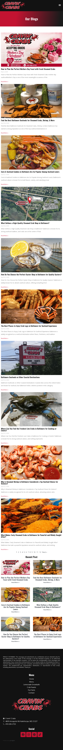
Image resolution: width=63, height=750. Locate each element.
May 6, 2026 (4, 72)
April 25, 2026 (5, 277)
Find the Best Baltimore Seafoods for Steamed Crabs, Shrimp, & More (47, 578)
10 (34, 552)
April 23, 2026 (5, 433)
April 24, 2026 (5, 380)
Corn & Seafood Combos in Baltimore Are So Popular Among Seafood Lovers (15, 607)
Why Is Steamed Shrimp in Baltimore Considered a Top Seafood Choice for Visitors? (29, 482)
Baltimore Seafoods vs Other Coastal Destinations (20, 377)
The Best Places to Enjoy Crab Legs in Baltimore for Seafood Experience (48, 635)
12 (40, 552)
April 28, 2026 (5, 123)
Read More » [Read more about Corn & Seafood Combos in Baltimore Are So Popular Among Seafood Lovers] (15, 612)
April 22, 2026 (5, 486)
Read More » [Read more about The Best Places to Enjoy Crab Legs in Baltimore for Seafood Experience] (47, 639)
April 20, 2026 (5, 540)
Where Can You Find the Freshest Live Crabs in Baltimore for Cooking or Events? (28, 429)
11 (37, 552)
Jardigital (12, 740)
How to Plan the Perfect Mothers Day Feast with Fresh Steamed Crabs (15, 578)
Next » (44, 552)
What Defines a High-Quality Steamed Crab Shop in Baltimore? (47, 606)
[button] (59, 5)
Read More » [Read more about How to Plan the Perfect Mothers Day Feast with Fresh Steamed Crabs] (15, 582)
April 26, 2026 (5, 226)
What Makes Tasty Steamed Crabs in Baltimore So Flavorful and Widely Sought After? (31, 536)
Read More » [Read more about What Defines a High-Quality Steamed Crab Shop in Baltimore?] (47, 610)
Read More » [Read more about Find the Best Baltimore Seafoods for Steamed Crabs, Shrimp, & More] (47, 582)
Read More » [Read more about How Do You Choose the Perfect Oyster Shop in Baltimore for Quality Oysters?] (15, 641)
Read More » (4, 81)
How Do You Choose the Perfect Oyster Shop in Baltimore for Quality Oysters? (15, 636)
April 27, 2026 (5, 174)
